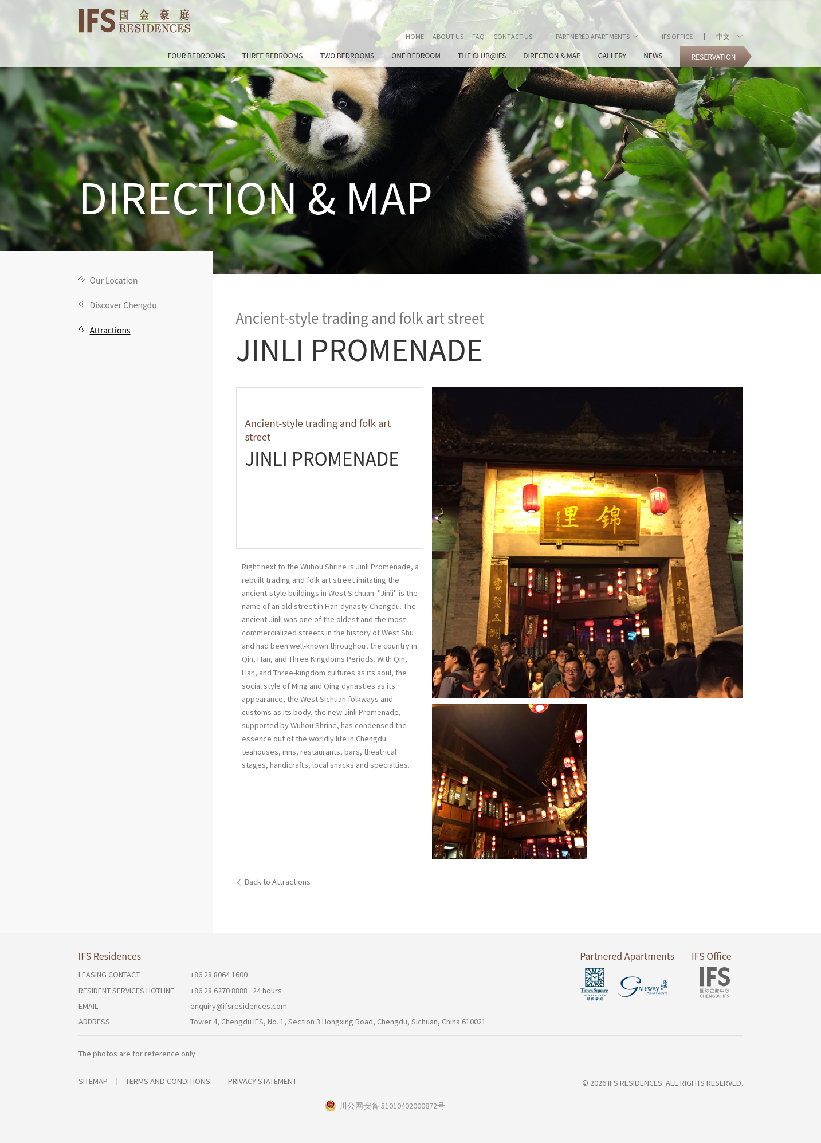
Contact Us (512, 36)
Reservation (713, 56)
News (652, 55)
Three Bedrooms (272, 55)
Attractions (110, 330)
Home (415, 36)
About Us (448, 36)
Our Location (114, 280)
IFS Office (677, 36)
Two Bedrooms (347, 55)
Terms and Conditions (167, 1081)
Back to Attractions (278, 882)
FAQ (478, 36)
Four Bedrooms (196, 55)
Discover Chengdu (123, 305)
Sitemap (93, 1081)
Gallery (612, 55)
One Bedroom (416, 55)
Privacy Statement (262, 1081)
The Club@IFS (482, 55)
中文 (725, 36)
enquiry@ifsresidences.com (238, 1006)
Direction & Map (551, 55)
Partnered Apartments (593, 36)
